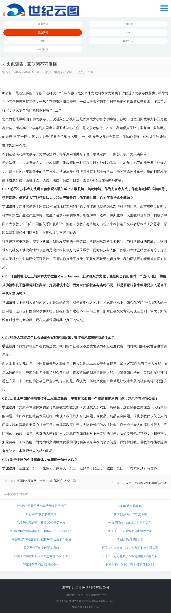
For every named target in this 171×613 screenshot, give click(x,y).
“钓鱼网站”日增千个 (130, 539)
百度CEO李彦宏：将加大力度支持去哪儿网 (130, 547)
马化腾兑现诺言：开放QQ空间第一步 (41, 522)
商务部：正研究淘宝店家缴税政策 (130, 531)
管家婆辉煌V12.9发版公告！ (41, 564)
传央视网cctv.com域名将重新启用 (129, 522)
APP (128, 32)
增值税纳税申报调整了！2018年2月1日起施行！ (41, 531)
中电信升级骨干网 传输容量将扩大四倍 (41, 505)
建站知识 (128, 40)
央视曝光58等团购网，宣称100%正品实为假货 (41, 539)
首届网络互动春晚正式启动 (41, 547)
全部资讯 (43, 24)
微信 (42, 40)
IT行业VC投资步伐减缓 (41, 514)
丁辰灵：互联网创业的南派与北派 (145, 483)
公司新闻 (128, 24)
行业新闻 (43, 32)
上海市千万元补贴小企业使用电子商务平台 (130, 556)
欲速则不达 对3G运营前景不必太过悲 (129, 564)
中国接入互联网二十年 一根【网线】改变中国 (46, 480)
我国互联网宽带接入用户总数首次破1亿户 (41, 556)
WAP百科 (43, 49)
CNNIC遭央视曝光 (130, 505)
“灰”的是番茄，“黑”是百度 (129, 514)
